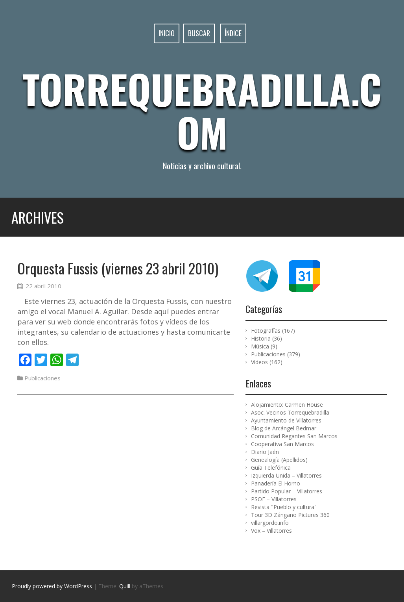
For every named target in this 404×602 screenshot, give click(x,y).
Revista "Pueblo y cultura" (284, 507)
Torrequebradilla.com (202, 110)
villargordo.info (270, 522)
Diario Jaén (265, 452)
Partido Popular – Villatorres (286, 491)
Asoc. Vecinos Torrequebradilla (290, 412)
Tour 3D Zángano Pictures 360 (290, 515)
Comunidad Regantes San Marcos (294, 436)
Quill (124, 586)
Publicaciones (42, 378)
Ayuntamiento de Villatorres (286, 420)
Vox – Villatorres (271, 530)
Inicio (167, 33)
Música (260, 346)
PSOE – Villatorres (274, 499)
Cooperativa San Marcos (282, 444)
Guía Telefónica (271, 467)
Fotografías (265, 330)
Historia (261, 338)
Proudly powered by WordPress (52, 586)
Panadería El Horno (275, 483)
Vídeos (259, 362)
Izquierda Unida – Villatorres (286, 475)
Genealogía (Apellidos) (279, 459)
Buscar (199, 33)
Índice (233, 33)
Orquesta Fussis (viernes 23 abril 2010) (117, 267)
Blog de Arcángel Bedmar (283, 428)
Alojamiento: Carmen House (287, 404)
